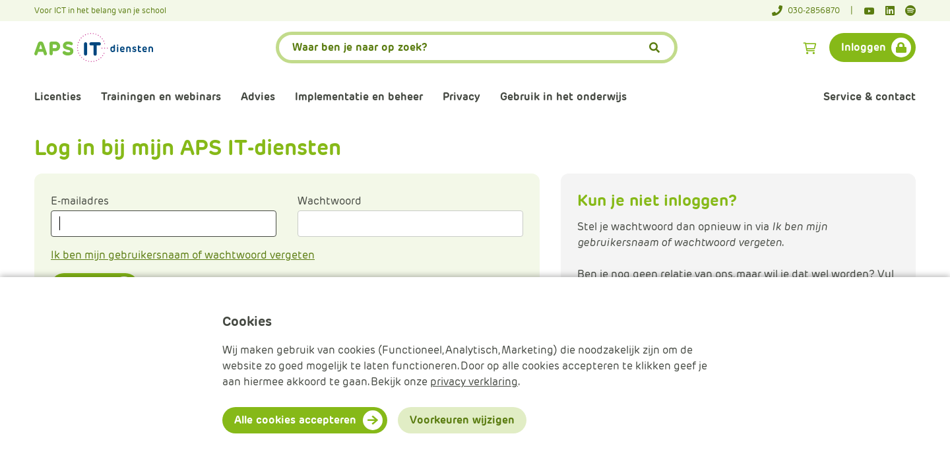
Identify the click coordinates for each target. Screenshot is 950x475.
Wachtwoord (330, 201)
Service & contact (869, 97)
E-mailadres (80, 201)
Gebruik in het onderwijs (563, 97)
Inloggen (863, 47)
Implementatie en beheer (359, 97)
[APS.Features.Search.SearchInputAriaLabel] (477, 47)
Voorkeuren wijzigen (462, 420)
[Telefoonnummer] (812, 10)
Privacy (461, 97)
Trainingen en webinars (161, 97)
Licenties (57, 97)
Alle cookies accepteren (295, 420)
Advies (258, 97)
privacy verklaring (474, 382)
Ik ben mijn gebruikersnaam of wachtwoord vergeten (183, 255)
